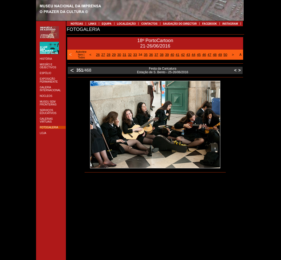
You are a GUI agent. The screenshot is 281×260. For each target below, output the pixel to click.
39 (167, 55)
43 (188, 55)
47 (209, 55)
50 (225, 55)
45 (199, 55)
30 (119, 55)
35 (145, 55)
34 (140, 55)
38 (161, 55)
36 (151, 55)
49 (220, 55)
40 (172, 55)
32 (130, 55)
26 (98, 55)
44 (193, 55)
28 (108, 55)
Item (80, 54)
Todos (81, 57)
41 (177, 55)
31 (124, 55)
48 (214, 55)
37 (156, 55)
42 (183, 55)
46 (204, 55)
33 (135, 55)
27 (103, 55)
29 (113, 55)
